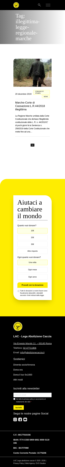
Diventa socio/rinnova (24, 364)
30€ (32, 244)
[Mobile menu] (48, 5)
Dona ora (18, 369)
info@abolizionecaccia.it (32, 352)
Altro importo (32, 251)
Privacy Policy (18, 463)
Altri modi (18, 379)
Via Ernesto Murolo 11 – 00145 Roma (32, 343)
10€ (32, 231)
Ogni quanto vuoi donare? (29, 257)
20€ (32, 237)
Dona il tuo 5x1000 (22, 374)
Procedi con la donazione (32, 285)
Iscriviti (18, 408)
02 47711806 (29, 348)
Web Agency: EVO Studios (35, 463)
